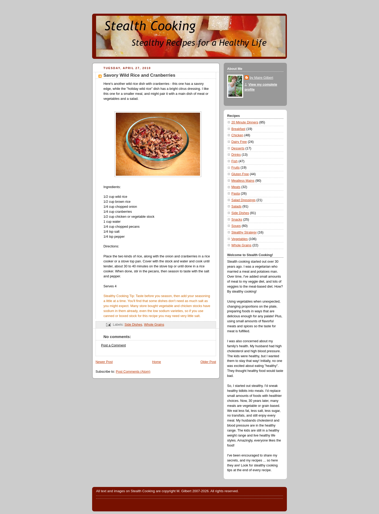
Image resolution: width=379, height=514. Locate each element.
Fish (234, 161)
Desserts (238, 148)
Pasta (235, 193)
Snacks (236, 219)
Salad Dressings (243, 200)
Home (156, 362)
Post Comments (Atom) (133, 371)
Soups (236, 226)
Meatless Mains (243, 181)
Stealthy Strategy (244, 232)
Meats (235, 187)
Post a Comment (113, 345)
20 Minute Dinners (244, 122)
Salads (236, 206)
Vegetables (239, 239)
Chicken (237, 135)
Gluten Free (240, 174)
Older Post (208, 362)
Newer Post (104, 362)
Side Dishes (133, 324)
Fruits (235, 167)
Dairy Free (239, 142)
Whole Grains (154, 324)
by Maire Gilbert (261, 78)
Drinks (236, 155)
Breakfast (238, 129)
